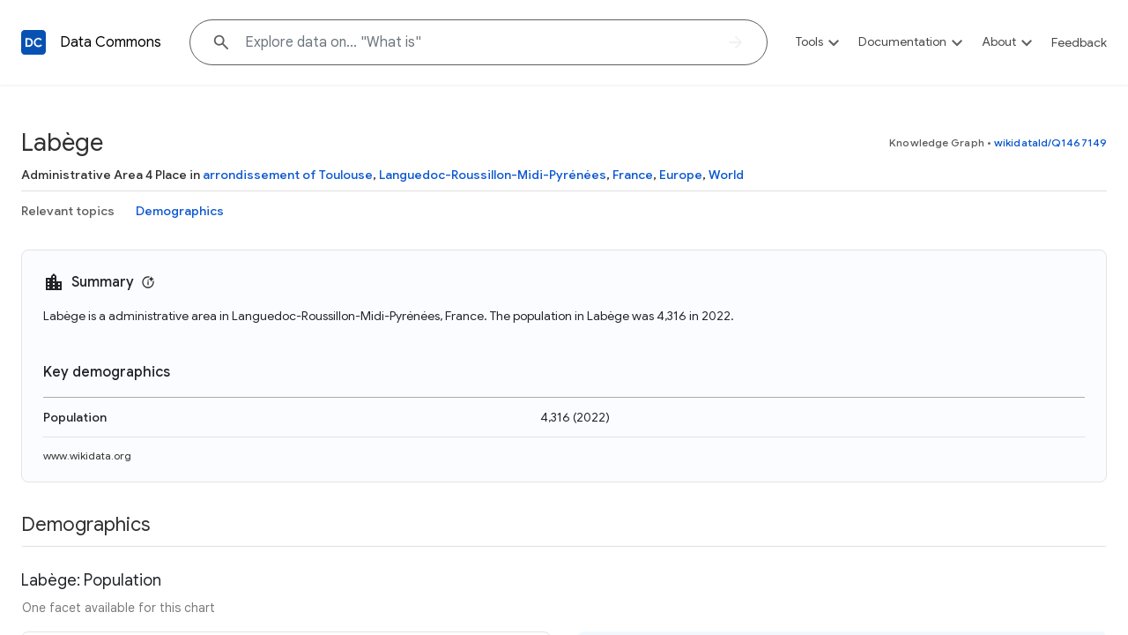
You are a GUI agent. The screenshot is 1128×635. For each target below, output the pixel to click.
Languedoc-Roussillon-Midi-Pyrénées (492, 175)
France (632, 175)
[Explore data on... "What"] (478, 42)
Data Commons (110, 42)
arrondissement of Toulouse (288, 175)
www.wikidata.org (87, 455)
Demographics (180, 211)
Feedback (1079, 42)
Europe (680, 175)
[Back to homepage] (33, 42)
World (726, 175)
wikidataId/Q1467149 (1050, 142)
